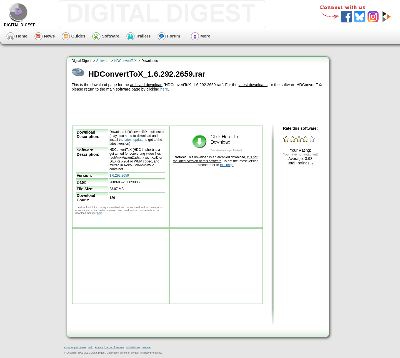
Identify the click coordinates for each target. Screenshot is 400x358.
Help (90, 347)
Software (105, 36)
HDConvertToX (125, 61)
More (200, 36)
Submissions (133, 347)
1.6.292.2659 (119, 175)
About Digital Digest (75, 347)
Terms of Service (114, 347)
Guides (73, 36)
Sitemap (146, 347)
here (164, 89)
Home (17, 36)
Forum (169, 36)
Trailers (138, 36)
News (44, 36)
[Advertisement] (199, 107)
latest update (134, 140)
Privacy (99, 347)
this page (227, 165)
